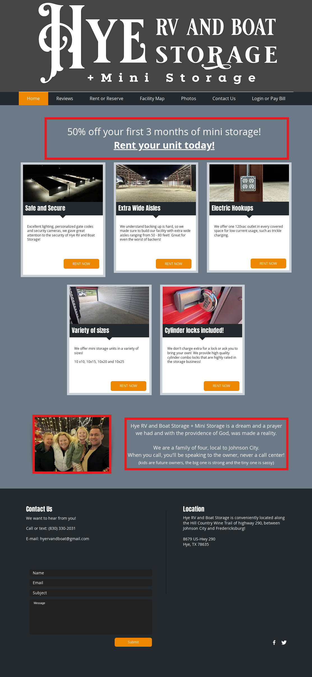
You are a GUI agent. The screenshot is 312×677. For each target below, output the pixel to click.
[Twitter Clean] (284, 642)
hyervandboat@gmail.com (64, 538)
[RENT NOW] (81, 264)
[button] (65, 98)
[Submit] (133, 642)
